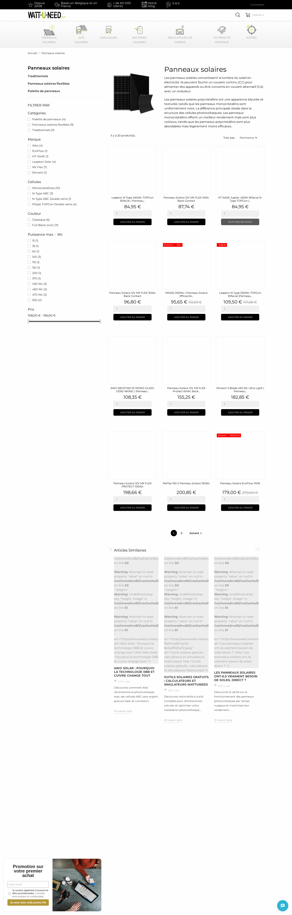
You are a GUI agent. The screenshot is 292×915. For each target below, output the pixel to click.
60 (35, 251)
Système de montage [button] (221, 34)
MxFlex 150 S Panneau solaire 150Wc (186, 483)
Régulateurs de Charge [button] (180, 34)
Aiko (37, 145)
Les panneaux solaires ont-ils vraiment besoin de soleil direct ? (235, 676)
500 (37, 300)
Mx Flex (39, 167)
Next (257, 549)
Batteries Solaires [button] (139, 34)
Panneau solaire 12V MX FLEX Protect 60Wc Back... (186, 389)
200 (36, 273)
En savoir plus (123, 711)
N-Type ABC (42, 193)
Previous (111, 549)
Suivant (196, 533)
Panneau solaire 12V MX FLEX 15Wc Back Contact (186, 199)
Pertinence (249, 138)
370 (36, 278)
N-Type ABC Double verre (51, 199)
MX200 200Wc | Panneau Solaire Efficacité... (186, 294)
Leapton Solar (44, 161)
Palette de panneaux (44, 91)
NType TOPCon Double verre (54, 204)
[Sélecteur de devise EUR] (238, 4)
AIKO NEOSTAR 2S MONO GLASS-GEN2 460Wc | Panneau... (132, 389)
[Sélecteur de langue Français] (217, 4)
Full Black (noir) (45, 225)
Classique (41, 219)
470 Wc (39, 294)
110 (35, 262)
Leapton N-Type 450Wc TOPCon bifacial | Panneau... (132, 199)
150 (36, 267)
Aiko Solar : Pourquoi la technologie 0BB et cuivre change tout (134, 671)
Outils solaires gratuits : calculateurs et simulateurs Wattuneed (186, 680)
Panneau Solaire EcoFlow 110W (240, 483)
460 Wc (39, 289)
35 (35, 246)
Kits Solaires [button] (81, 34)
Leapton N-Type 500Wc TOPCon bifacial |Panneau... (240, 294)
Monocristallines (46, 188)
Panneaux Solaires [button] (49, 34)
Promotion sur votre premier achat (28, 871)
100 (36, 257)
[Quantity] (132, 213)
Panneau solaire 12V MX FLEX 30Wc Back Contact (132, 294)
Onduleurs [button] (108, 31)
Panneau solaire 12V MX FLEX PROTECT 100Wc (132, 485)
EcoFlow (39, 151)
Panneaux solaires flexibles (48, 83)
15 (35, 240)
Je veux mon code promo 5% (28, 902)
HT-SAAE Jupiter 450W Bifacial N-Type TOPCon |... (240, 199)
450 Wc (39, 284)
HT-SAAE (40, 156)
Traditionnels (38, 76)
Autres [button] (251, 31)
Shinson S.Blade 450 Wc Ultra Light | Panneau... (240, 389)
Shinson (39, 172)
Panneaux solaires (48, 68)
